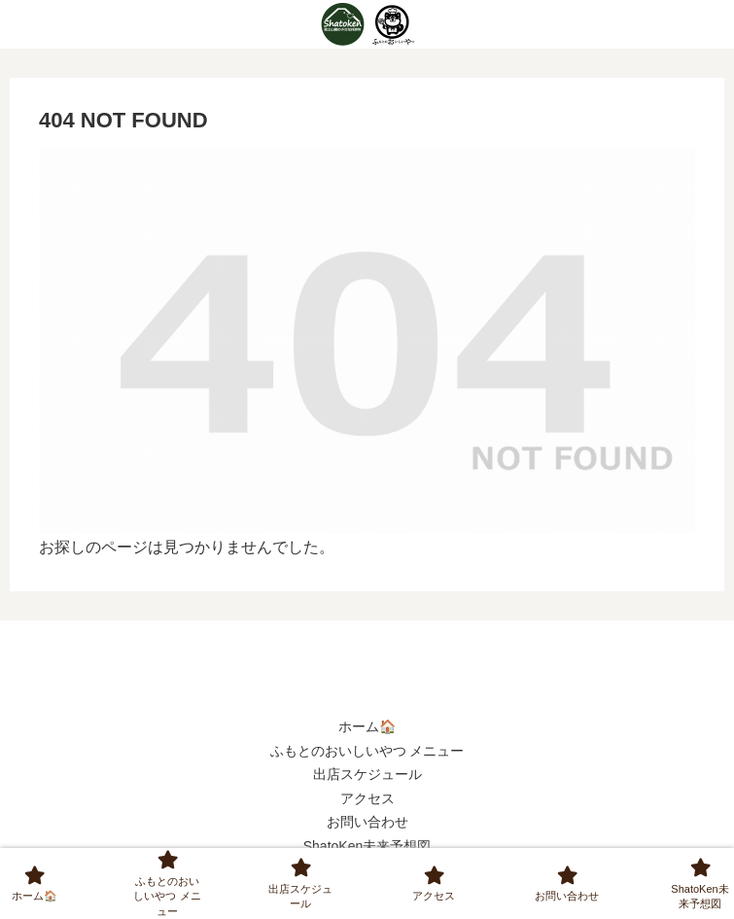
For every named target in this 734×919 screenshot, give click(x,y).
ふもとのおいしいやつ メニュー (367, 751)
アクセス (367, 798)
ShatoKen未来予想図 (367, 846)
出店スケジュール (367, 774)
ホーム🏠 (367, 726)
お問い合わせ (367, 822)
